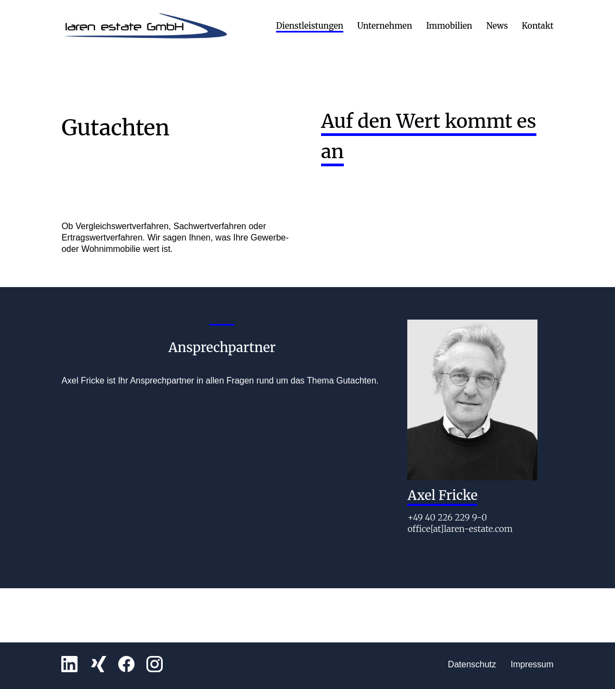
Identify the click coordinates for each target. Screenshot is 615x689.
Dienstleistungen (309, 26)
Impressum (531, 664)
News (497, 26)
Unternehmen (384, 26)
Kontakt (537, 26)
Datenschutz (472, 664)
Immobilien (449, 26)
